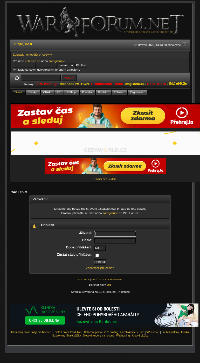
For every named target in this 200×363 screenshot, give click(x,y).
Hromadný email (20, 332)
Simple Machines (113, 279)
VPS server (153, 332)
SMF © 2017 (97, 279)
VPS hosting (111, 332)
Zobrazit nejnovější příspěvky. (32, 54)
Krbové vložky (140, 335)
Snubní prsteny (170, 332)
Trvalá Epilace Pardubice (67, 332)
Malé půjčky (74, 335)
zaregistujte (110, 213)
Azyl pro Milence (41, 332)
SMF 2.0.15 (83, 279)
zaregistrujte (57, 61)
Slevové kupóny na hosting (98, 335)
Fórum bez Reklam (105, 179)
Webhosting (123, 335)
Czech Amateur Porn (132, 332)
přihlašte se (32, 61)
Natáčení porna (93, 332)
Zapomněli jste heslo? (100, 267)
